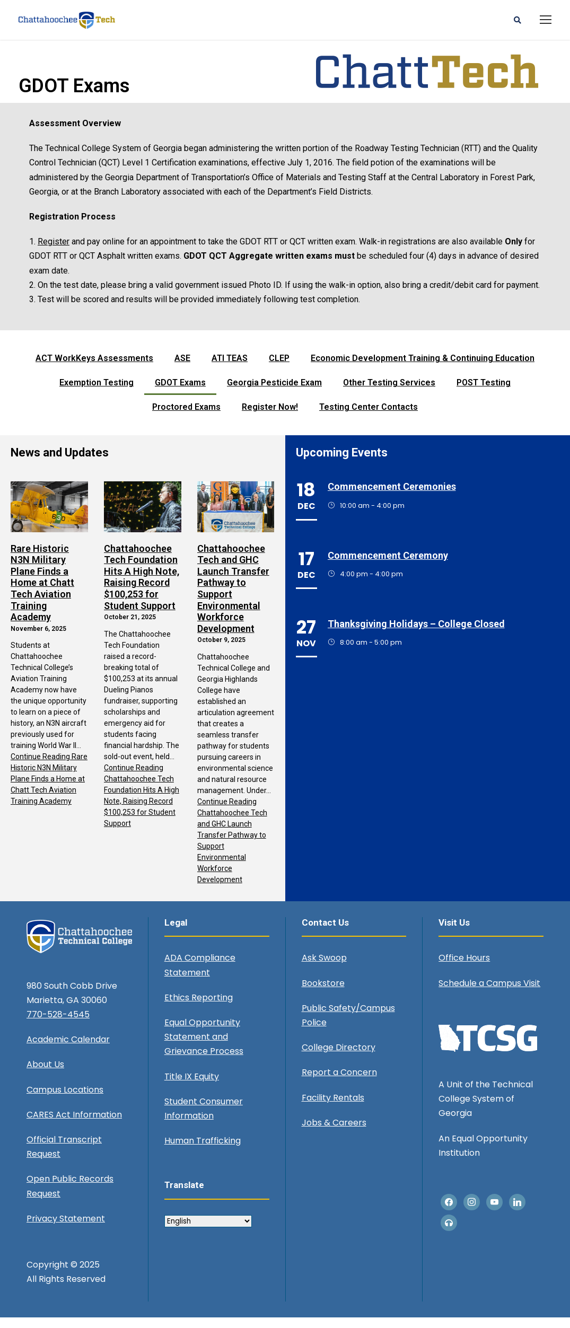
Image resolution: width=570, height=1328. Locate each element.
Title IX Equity (191, 1086)
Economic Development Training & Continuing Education (422, 368)
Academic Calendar (68, 1050)
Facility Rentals (333, 1108)
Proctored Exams (186, 417)
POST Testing (484, 393)
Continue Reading (49, 789)
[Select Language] (208, 1231)
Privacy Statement (66, 1229)
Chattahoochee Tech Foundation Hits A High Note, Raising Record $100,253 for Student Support (141, 587)
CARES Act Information (74, 1125)
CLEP (279, 368)
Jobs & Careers (334, 1133)
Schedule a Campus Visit (489, 993)
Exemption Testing (96, 393)
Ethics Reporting (198, 1007)
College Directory (338, 1057)
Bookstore (323, 993)
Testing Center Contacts (368, 417)
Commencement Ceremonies (392, 497)
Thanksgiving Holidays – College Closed (416, 633)
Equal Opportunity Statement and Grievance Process (203, 1046)
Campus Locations (65, 1100)
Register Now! (270, 417)
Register (53, 252)
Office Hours (464, 968)
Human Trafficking (202, 1151)
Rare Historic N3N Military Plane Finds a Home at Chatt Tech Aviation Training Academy (42, 593)
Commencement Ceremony (388, 565)
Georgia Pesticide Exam (274, 393)
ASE (182, 368)
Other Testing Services (389, 393)
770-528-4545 (58, 1024)
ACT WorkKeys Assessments (94, 368)
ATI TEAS (230, 368)
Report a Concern (339, 1083)
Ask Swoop (324, 968)
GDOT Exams (180, 393)
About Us (45, 1075)
